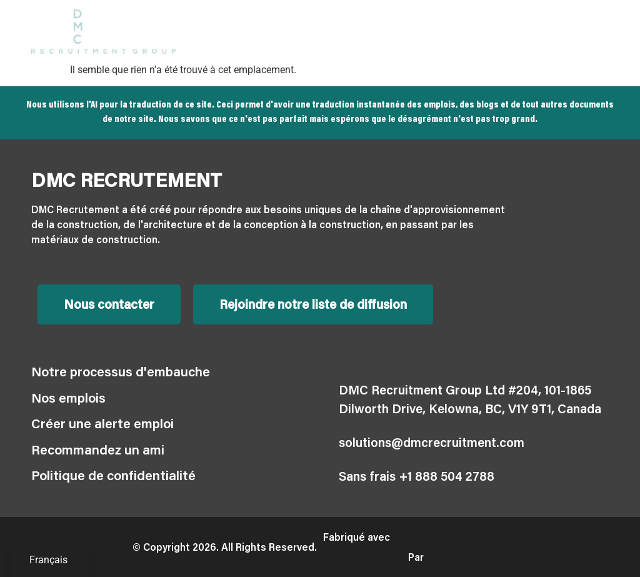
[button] (598, 31)
